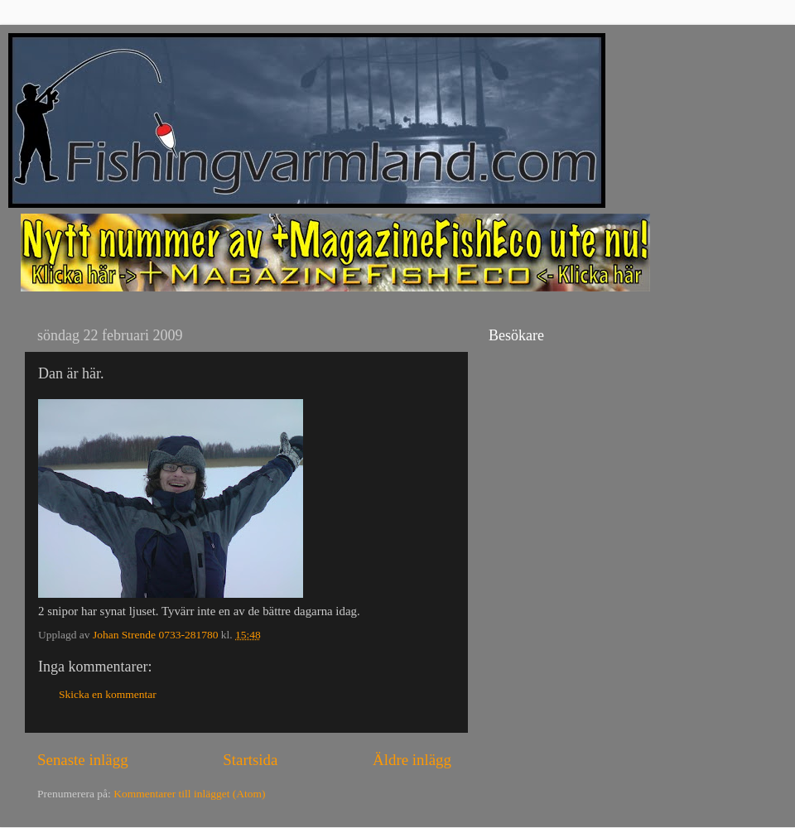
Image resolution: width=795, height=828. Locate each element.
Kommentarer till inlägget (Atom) (189, 793)
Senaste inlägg (82, 759)
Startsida (250, 759)
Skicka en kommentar (108, 694)
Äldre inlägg (412, 759)
